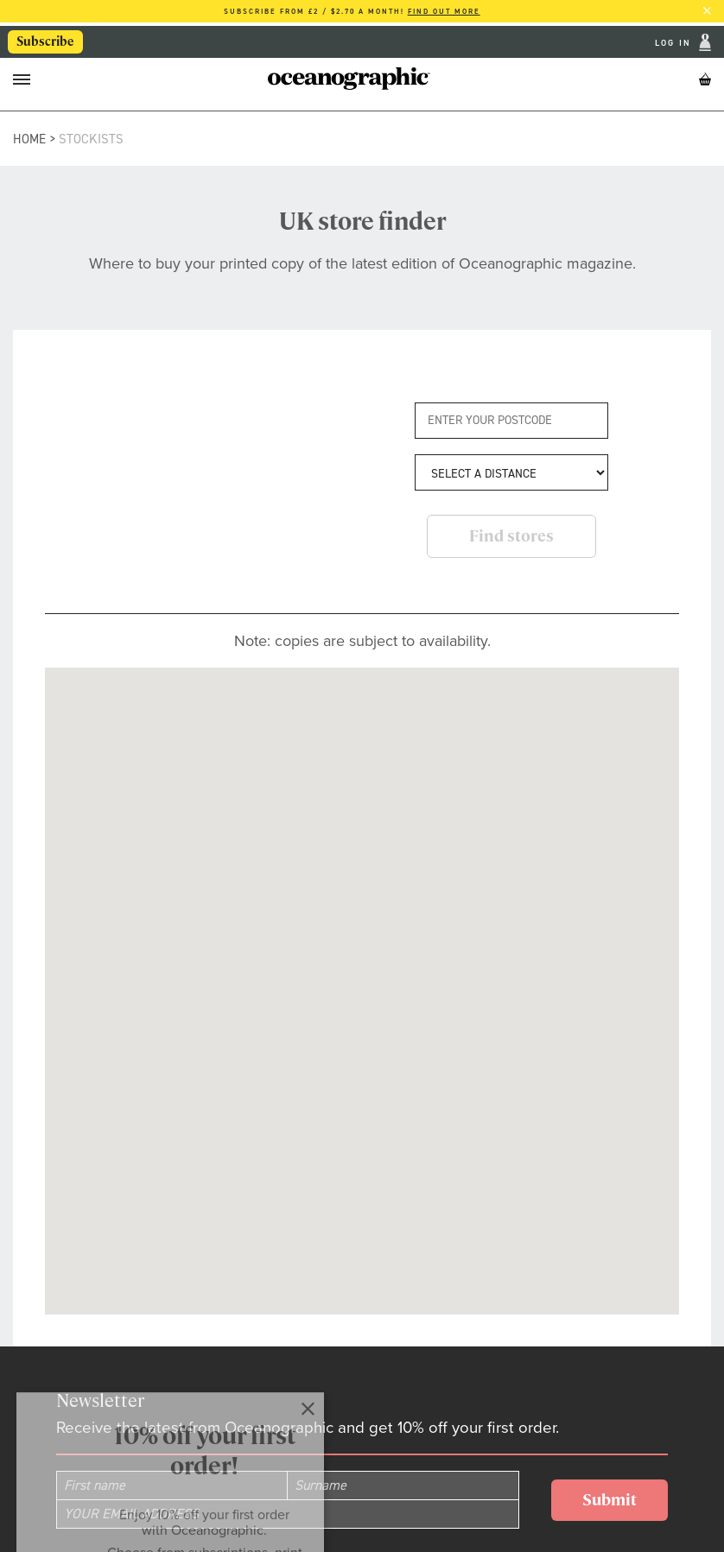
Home (29, 139)
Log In (675, 42)
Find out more (444, 11)
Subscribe (46, 42)
